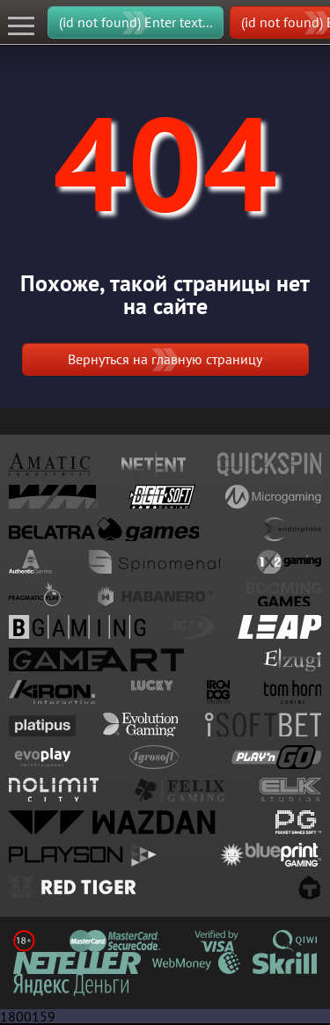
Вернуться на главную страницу (165, 359)
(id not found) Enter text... (135, 22)
